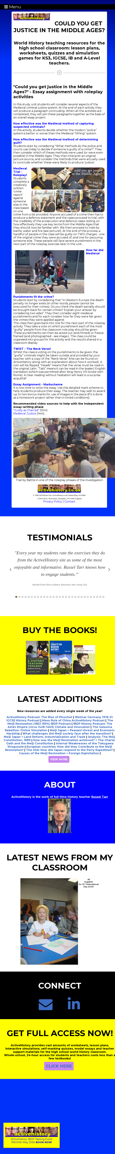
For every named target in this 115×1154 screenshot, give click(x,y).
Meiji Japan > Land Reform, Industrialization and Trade (44, 741)
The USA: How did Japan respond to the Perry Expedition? (69, 754)
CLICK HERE (59, 1070)
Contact (69, 501)
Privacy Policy (52, 501)
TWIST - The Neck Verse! (32, 348)
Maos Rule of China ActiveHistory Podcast (73, 725)
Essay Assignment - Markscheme (38, 384)
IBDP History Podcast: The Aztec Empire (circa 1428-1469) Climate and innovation (60, 730)
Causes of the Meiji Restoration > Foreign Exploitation (59, 758)
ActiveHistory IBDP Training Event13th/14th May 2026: (31, 1139)
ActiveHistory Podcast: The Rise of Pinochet (39, 721)
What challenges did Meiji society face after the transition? (66, 738)
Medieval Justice (24, 413)
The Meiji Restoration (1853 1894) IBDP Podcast (60, 726)
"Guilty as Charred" (26, 410)
